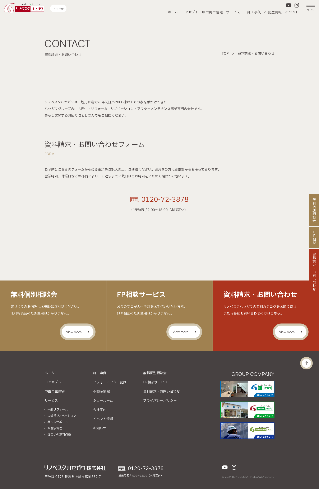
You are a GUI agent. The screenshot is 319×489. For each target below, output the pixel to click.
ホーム (173, 12)
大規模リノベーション (61, 415)
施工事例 (254, 12)
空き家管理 (54, 428)
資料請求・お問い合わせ (161, 391)
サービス (233, 12)
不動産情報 (273, 12)
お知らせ (99, 428)
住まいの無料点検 (59, 434)
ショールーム (103, 400)
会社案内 (99, 409)
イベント (292, 12)
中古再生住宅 (212, 12)
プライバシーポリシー (160, 400)
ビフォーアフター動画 (109, 382)
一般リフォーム (57, 409)
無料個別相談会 (155, 373)
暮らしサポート (57, 422)
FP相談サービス (155, 382)
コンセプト (190, 12)
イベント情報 (103, 419)
